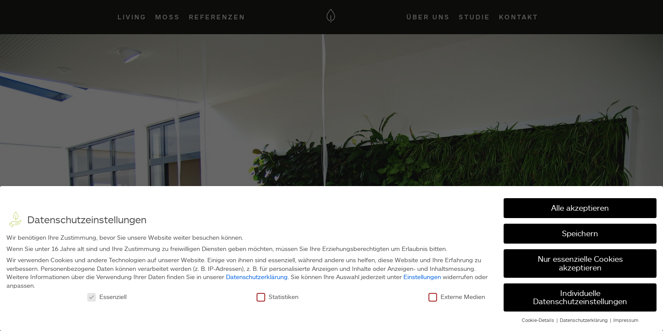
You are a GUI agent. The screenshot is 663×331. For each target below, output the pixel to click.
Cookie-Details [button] (538, 320)
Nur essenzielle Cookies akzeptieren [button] (580, 263)
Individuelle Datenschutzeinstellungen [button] (580, 297)
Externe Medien (456, 296)
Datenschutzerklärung (257, 276)
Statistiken (277, 296)
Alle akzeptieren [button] (580, 207)
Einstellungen (422, 276)
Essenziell (107, 296)
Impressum (625, 320)
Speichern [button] (580, 233)
